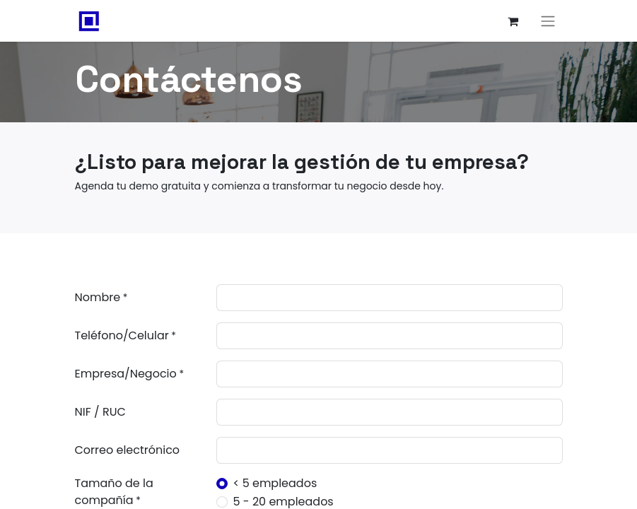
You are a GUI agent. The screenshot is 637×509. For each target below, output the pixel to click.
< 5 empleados (275, 483)
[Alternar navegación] (548, 21)
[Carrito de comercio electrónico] (513, 21)
